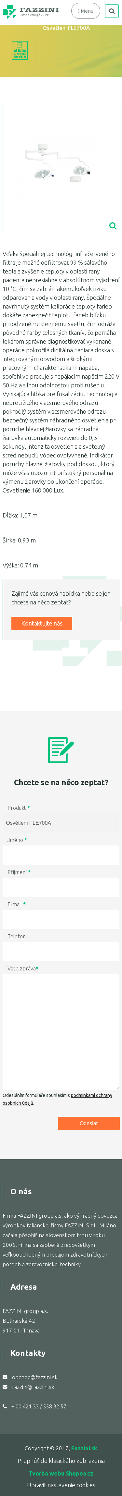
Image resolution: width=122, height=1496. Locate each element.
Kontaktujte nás (41, 623)
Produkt (18, 808)
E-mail (16, 904)
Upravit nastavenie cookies (61, 1485)
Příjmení (19, 872)
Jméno (17, 840)
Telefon (16, 936)
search (112, 11)
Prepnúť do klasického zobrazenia (61, 1460)
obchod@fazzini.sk (35, 1377)
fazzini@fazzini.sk (33, 1387)
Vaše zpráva (22, 968)
